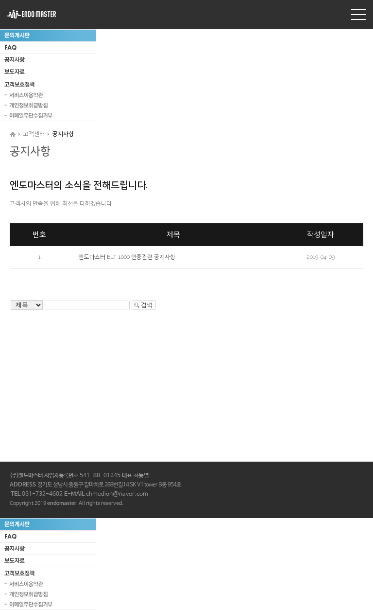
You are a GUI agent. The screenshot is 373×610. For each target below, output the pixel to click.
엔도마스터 (31, 14)
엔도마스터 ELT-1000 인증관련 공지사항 (127, 256)
